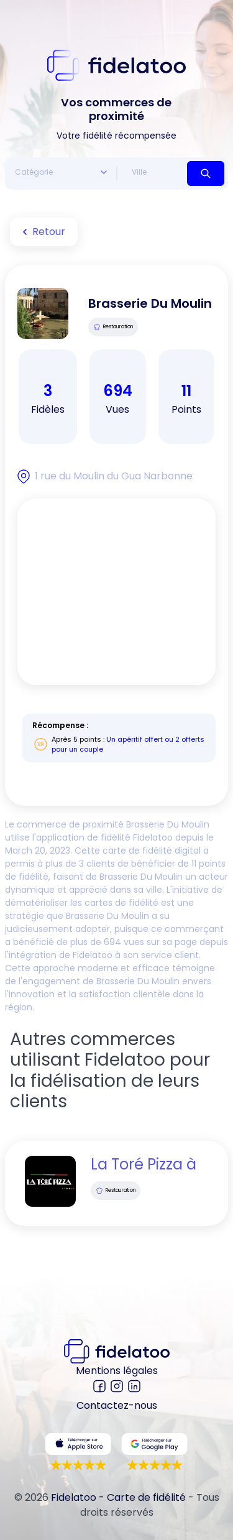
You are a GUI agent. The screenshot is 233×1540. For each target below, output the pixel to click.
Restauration (113, 327)
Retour (41, 231)
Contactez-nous (116, 1405)
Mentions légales (117, 1370)
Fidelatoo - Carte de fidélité (118, 1497)
